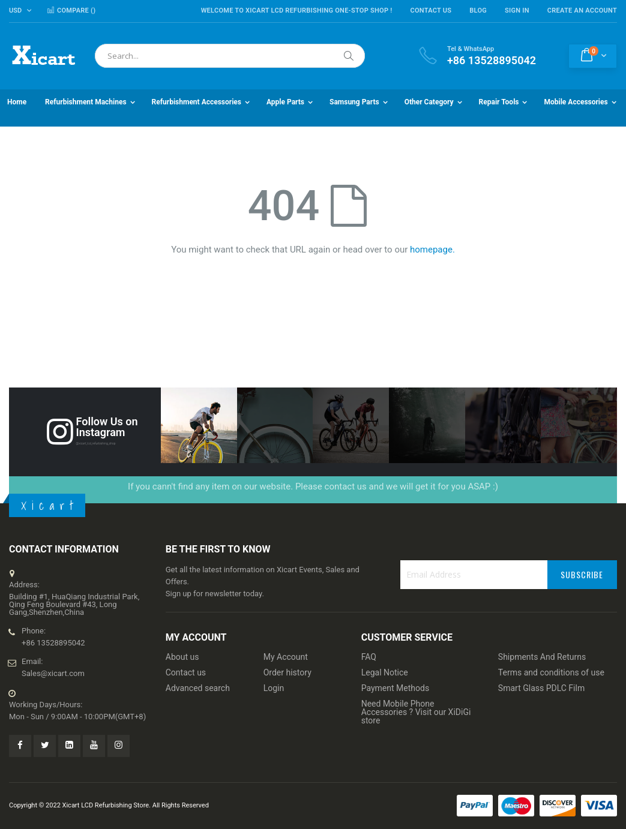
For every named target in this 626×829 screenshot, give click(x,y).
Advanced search (198, 688)
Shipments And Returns (542, 657)
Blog (478, 10)
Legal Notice (384, 672)
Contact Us (430, 10)
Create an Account (582, 10)
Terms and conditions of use (551, 672)
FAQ (368, 657)
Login (273, 688)
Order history (287, 672)
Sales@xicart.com (53, 673)
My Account (285, 657)
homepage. (432, 249)
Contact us (186, 672)
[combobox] (230, 56)
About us (182, 657)
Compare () (71, 10)
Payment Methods (395, 688)
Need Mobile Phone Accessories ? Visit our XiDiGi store (416, 712)
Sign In (517, 10)
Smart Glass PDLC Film (541, 688)
